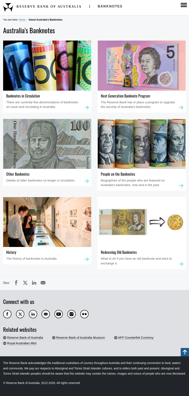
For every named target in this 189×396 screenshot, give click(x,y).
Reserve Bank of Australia (25, 337)
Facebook (16, 283)
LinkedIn (34, 283)
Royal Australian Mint (21, 343)
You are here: (10, 19)
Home (22, 19)
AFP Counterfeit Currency (136, 337)
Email (43, 283)
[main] (94, 158)
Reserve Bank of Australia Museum (80, 337)
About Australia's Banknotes (45, 19)
